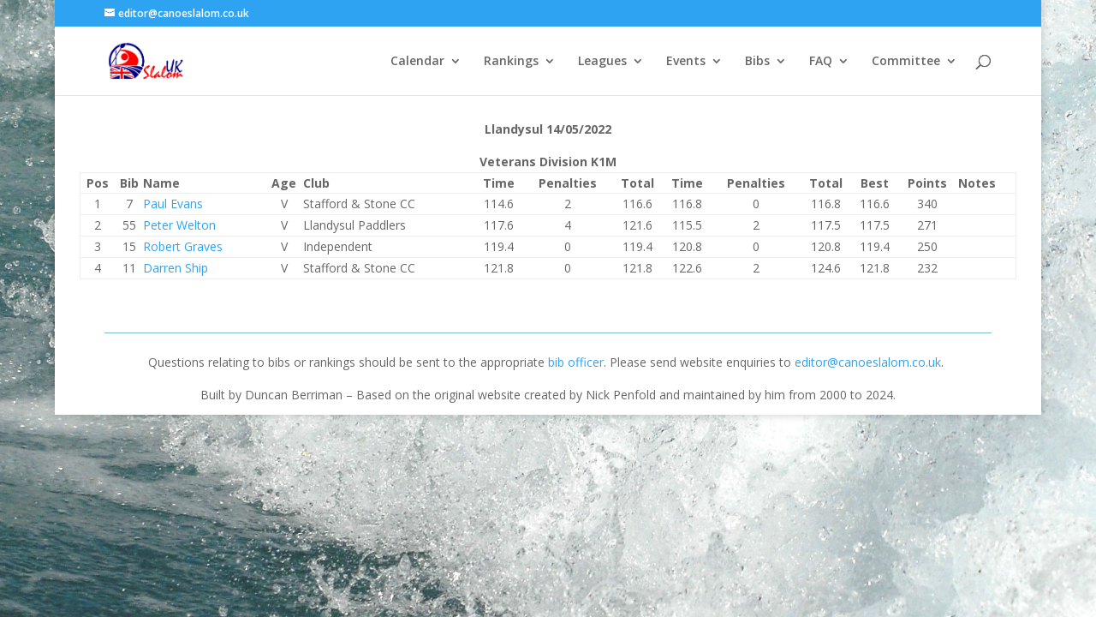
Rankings (511, 62)
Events (686, 62)
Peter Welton (179, 225)
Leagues (602, 62)
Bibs (757, 62)
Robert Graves (183, 246)
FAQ (820, 62)
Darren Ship (175, 268)
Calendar (417, 62)
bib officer (576, 362)
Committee (906, 62)
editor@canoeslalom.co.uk (868, 362)
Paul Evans (173, 203)
